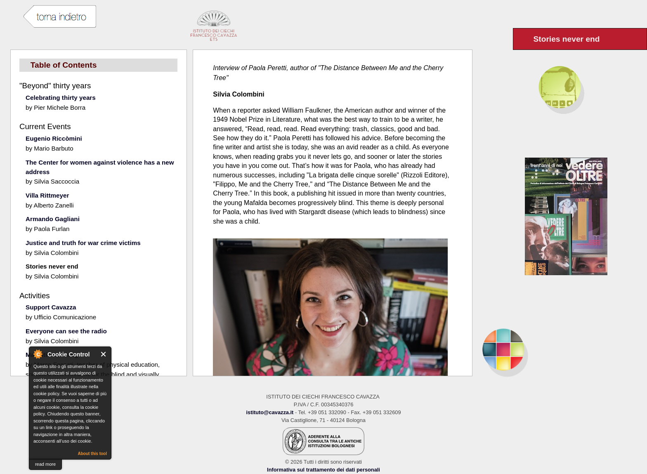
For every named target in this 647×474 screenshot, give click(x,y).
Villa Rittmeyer (47, 195)
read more (45, 464)
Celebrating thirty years (61, 97)
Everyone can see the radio (66, 331)
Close (103, 354)
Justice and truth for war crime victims (83, 242)
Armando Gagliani (53, 218)
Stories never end (52, 266)
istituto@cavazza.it (269, 412)
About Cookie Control (37, 354)
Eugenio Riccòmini (54, 138)
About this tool (92, 453)
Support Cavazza (51, 307)
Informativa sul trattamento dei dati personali (323, 470)
